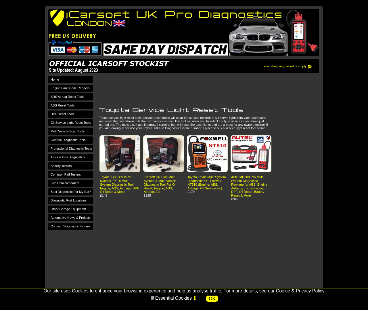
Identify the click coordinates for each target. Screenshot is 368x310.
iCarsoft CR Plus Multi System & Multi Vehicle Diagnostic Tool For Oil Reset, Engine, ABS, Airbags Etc (160, 184)
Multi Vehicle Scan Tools (68, 131)
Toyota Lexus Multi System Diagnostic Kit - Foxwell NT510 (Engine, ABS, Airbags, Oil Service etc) (206, 182)
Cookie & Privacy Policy (300, 290)
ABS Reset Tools (62, 105)
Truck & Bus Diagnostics (68, 157)
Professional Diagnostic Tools (71, 148)
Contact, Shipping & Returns (71, 226)
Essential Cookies (173, 298)
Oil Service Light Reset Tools (71, 122)
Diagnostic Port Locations (69, 200)
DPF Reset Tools (62, 114)
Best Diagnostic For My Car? (71, 191)
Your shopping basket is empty (285, 66)
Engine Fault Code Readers (70, 88)
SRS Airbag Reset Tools (67, 96)
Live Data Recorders (65, 183)
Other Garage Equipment (68, 209)
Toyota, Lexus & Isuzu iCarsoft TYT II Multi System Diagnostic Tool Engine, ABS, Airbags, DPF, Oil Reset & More (119, 184)
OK (212, 298)
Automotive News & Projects (71, 217)
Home (55, 79)
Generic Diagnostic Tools (68, 140)
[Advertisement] (203, 89)
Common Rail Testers (66, 174)
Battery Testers (61, 166)
